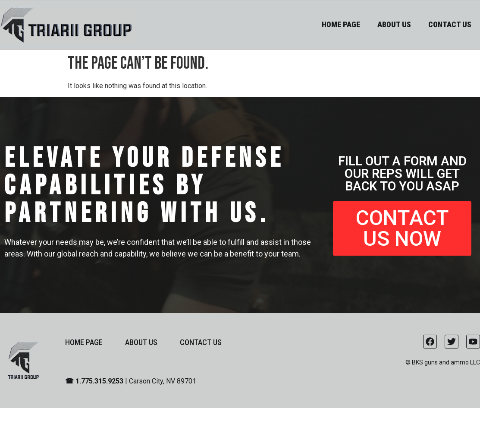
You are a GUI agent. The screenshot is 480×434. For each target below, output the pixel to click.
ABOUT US (394, 24)
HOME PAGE (341, 24)
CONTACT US (449, 24)
